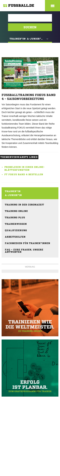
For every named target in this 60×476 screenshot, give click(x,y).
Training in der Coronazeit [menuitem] (24, 205)
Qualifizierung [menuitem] (16, 230)
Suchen (30, 27)
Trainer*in (12, 191)
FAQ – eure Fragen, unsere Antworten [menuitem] (24, 251)
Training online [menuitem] (16, 211)
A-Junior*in (13, 195)
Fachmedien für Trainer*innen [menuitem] (27, 243)
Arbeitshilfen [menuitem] (15, 237)
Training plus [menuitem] (15, 217)
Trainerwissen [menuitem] (16, 224)
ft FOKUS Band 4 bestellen (23, 174)
